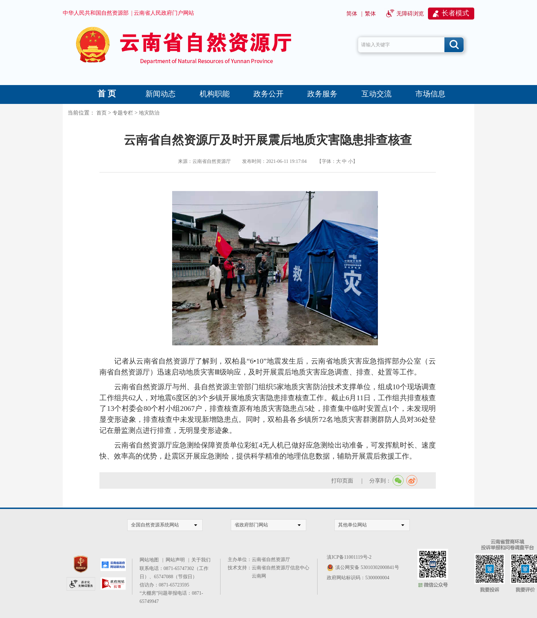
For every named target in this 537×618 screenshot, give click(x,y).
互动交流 (376, 94)
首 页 (106, 93)
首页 (101, 113)
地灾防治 (149, 113)
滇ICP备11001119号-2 (349, 557)
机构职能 (215, 94)
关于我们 (201, 559)
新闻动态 (160, 94)
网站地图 (150, 559)
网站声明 (176, 559)
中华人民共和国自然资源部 (96, 13)
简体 (351, 13)
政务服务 (322, 94)
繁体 (370, 13)
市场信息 (430, 94)
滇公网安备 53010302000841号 (367, 567)
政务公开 (268, 94)
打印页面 (343, 481)
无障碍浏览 (410, 13)
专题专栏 (122, 113)
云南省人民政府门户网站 (164, 13)
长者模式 (455, 13)
